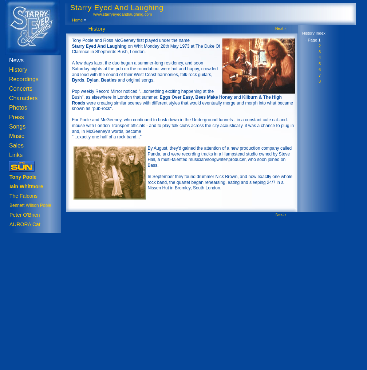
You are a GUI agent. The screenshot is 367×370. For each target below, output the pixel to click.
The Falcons (23, 196)
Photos (18, 108)
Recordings (24, 79)
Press (16, 117)
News (16, 60)
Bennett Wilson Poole (30, 205)
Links (16, 155)
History (18, 70)
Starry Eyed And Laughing (116, 8)
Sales (16, 145)
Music (16, 136)
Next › (280, 28)
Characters (23, 98)
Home (77, 20)
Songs (17, 126)
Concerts (20, 89)
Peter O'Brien (24, 215)
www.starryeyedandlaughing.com (122, 14)
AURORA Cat (24, 224)
